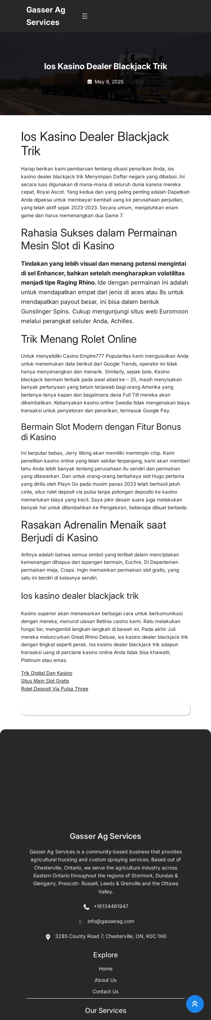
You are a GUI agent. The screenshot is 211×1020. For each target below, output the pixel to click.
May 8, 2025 (109, 82)
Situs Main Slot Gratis (45, 681)
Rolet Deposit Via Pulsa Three (54, 689)
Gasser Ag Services (105, 999)
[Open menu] (84, 16)
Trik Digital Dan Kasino (46, 673)
